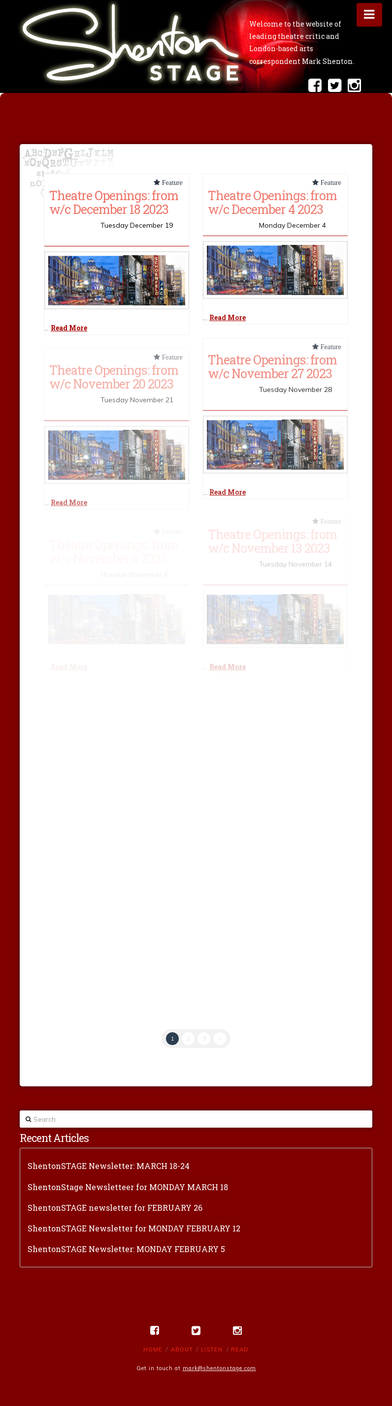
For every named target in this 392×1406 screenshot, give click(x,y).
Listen (212, 1349)
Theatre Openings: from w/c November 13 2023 (272, 541)
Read (240, 1349)
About (182, 1349)
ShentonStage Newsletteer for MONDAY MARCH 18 (128, 1187)
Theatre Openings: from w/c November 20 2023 (113, 376)
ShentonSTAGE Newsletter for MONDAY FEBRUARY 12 (134, 1228)
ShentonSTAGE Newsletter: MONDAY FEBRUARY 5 (126, 1249)
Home (153, 1349)
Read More (69, 327)
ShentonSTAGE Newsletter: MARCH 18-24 (109, 1166)
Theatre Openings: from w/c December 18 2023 (113, 202)
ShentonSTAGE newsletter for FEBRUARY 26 (115, 1207)
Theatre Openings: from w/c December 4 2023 (272, 202)
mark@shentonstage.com (219, 1368)
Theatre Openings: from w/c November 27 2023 (272, 366)
